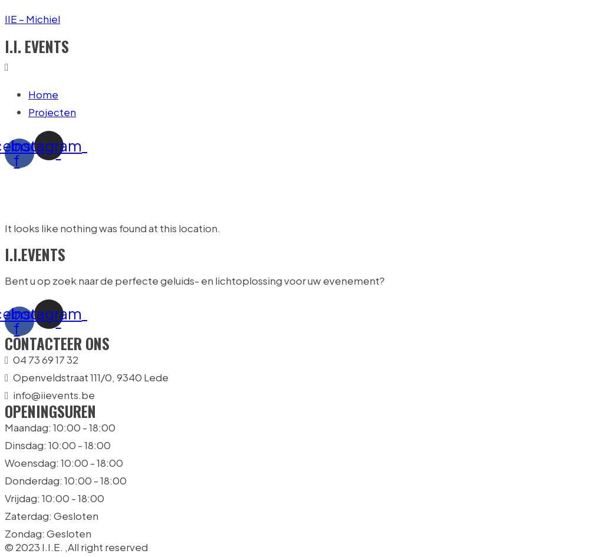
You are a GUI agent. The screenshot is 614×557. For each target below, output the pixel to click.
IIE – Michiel (32, 18)
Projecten (52, 112)
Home (43, 94)
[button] (307, 66)
